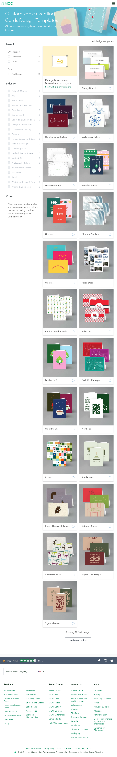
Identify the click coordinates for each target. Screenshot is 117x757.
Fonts (59, 748)
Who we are (76, 705)
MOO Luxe (54, 698)
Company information (82, 748)
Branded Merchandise (32, 716)
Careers (74, 709)
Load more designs (78, 640)
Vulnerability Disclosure (99, 729)
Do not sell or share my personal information (103, 721)
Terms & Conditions (33, 748)
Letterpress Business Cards (13, 706)
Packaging (76, 733)
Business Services (79, 717)
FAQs (96, 702)
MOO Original (55, 711)
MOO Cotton (55, 706)
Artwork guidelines (102, 706)
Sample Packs (55, 719)
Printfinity (75, 725)
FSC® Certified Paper (58, 723)
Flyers (6, 723)
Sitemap (67, 748)
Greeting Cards (33, 698)
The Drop (75, 713)
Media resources (78, 694)
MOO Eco (53, 694)
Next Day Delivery (102, 698)
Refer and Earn (100, 714)
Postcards (30, 690)
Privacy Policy (49, 748)
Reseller (75, 721)
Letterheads (31, 706)
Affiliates (98, 711)
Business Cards (10, 694)
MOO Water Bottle (12, 715)
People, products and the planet (79, 699)
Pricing (97, 694)
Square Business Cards (11, 699)
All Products (9, 690)
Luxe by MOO (10, 711)
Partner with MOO (79, 737)
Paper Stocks (54, 690)
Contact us (98, 690)
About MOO (77, 690)
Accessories (31, 711)
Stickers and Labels (35, 702)
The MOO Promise (79, 729)
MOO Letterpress (57, 714)
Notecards (31, 694)
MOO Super (54, 702)
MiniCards (8, 719)
